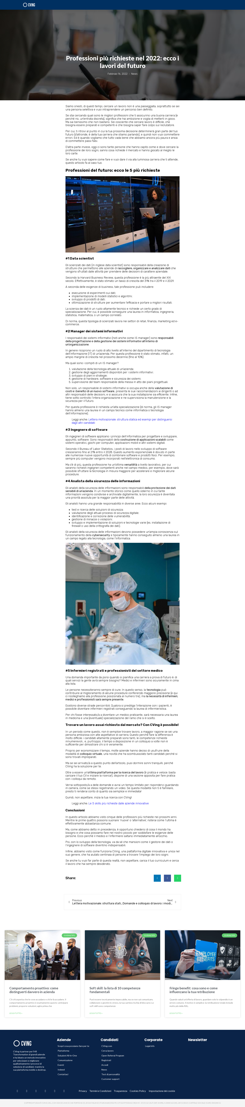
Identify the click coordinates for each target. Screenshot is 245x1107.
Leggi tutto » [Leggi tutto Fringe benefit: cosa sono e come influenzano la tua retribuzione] (176, 1013)
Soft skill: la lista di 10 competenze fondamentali (115, 990)
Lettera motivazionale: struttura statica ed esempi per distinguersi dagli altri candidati (122, 421)
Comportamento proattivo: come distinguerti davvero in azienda (33, 990)
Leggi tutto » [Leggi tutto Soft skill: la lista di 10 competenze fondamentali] (96, 1013)
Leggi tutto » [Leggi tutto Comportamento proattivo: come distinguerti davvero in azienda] (15, 1013)
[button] (157, 878)
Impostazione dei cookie (162, 1091)
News (134, 73)
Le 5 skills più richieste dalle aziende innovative (118, 803)
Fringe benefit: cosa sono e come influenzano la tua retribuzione (194, 990)
